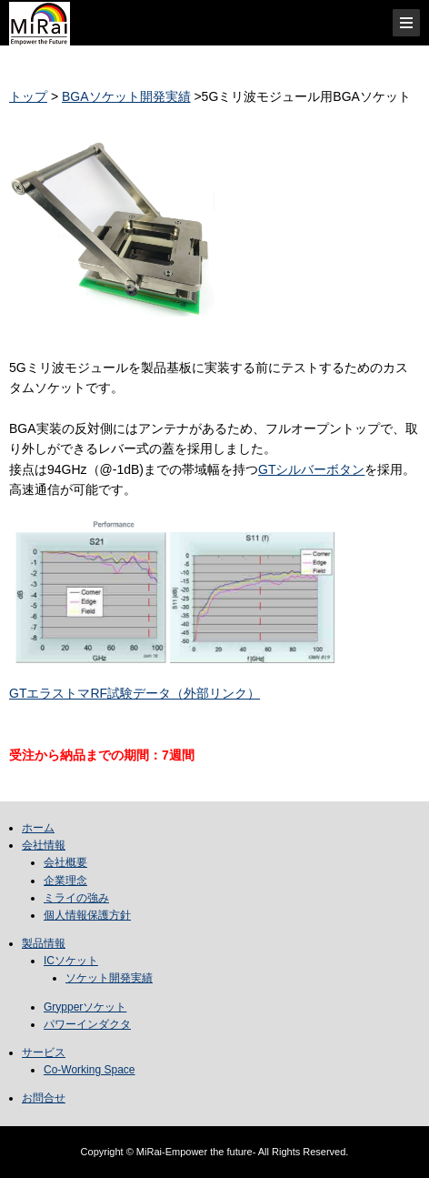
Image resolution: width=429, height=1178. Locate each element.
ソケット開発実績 (109, 978)
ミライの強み (76, 897)
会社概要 (65, 862)
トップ (28, 96)
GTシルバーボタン (311, 469)
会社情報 (43, 845)
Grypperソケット (85, 1007)
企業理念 (65, 880)
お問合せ (43, 1098)
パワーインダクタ (87, 1024)
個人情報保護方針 (87, 915)
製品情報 (43, 943)
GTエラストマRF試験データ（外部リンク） (134, 693)
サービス (43, 1052)
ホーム (38, 827)
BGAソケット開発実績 (126, 96)
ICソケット (71, 960)
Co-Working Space (89, 1069)
